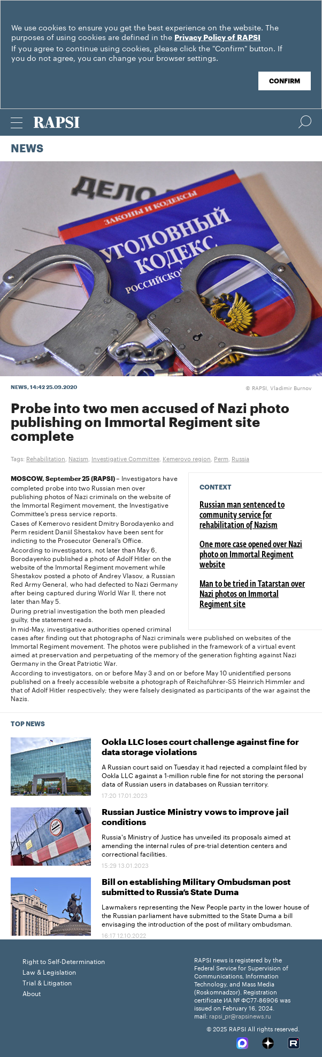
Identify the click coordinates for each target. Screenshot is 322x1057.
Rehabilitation (45, 458)
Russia (240, 458)
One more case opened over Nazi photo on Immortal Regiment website (251, 555)
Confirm (284, 81)
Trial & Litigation (47, 982)
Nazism (78, 458)
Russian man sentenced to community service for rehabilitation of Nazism (242, 515)
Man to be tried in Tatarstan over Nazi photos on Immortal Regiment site (252, 594)
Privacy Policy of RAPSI (217, 38)
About (31, 993)
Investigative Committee (125, 458)
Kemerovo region (187, 458)
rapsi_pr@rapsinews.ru (240, 1015)
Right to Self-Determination (63, 960)
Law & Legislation (49, 971)
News (27, 149)
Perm (221, 458)
